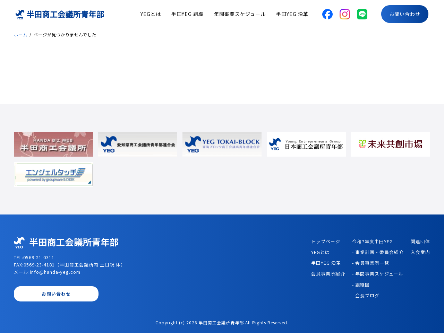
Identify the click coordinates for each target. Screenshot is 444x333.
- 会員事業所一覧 (370, 263)
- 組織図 (361, 284)
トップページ (325, 241)
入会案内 (420, 252)
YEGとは (150, 13)
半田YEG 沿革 (292, 13)
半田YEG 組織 (187, 13)
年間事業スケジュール (240, 13)
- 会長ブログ (365, 295)
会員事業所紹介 (328, 273)
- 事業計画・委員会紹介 (378, 252)
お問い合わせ (404, 13)
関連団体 (420, 241)
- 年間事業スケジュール (377, 273)
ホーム (20, 34)
